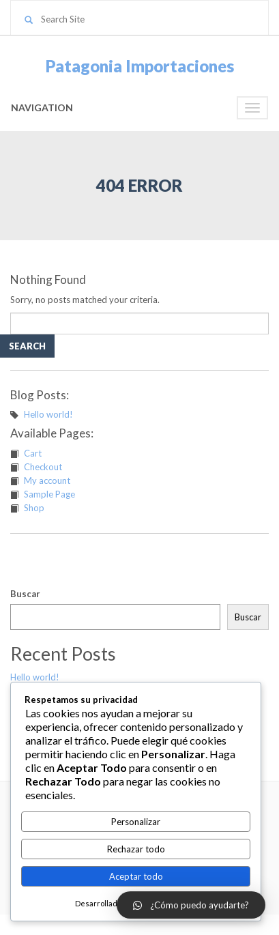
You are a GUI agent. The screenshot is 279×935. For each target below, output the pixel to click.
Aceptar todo (136, 876)
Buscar (25, 593)
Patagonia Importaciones (140, 66)
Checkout (43, 466)
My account (47, 480)
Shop (34, 507)
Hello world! (48, 414)
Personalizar (135, 821)
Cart (33, 453)
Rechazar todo (136, 849)
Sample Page (49, 494)
